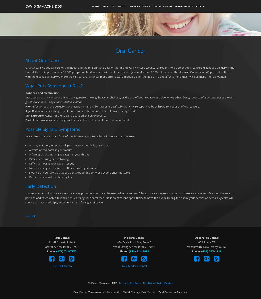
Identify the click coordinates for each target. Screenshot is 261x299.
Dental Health (162, 6)
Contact (202, 6)
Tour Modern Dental (134, 266)
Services (134, 6)
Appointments (184, 6)
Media (146, 6)
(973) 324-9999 (139, 251)
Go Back (30, 216)
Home (95, 6)
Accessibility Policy (130, 283)
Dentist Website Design (158, 283)
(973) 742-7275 (66, 251)
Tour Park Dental (61, 266)
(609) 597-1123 (211, 251)
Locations (109, 6)
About (122, 6)
